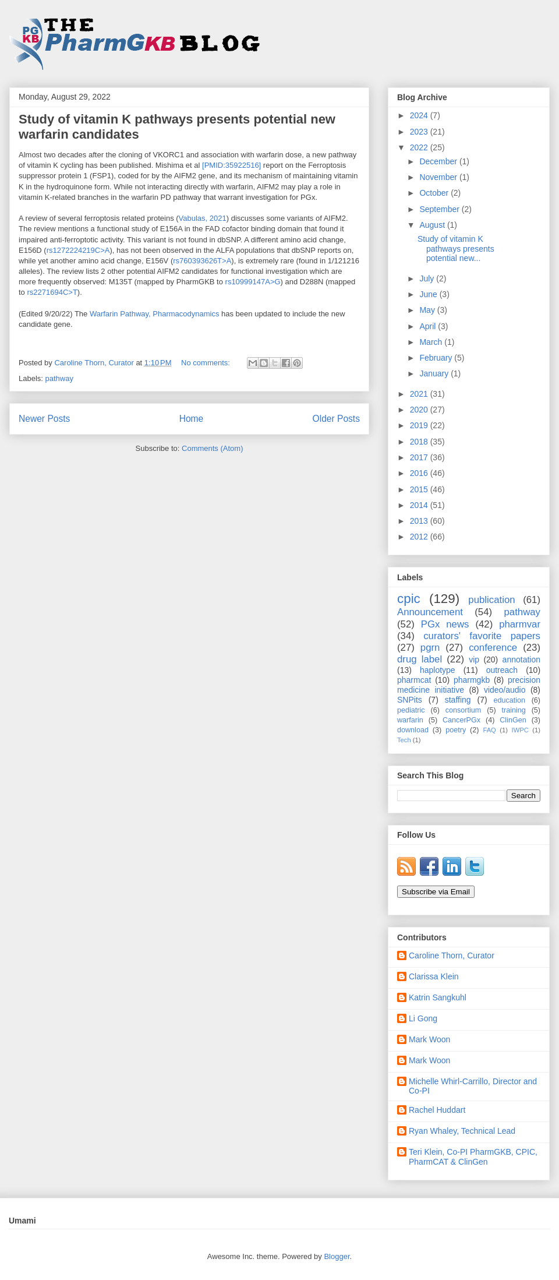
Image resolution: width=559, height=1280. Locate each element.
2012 (420, 536)
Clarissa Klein (434, 976)
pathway (59, 378)
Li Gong (423, 1018)
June (429, 294)
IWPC (520, 730)
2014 (420, 505)
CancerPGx (461, 720)
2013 (420, 521)
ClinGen (513, 720)
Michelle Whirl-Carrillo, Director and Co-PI (473, 1086)
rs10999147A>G (253, 281)
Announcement (430, 612)
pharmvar (519, 624)
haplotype (437, 670)
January (435, 373)
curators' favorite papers (481, 635)
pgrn (430, 647)
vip (474, 659)
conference (493, 647)
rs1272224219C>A (78, 250)
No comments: (206, 362)
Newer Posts (44, 419)
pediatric (411, 710)
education (510, 700)
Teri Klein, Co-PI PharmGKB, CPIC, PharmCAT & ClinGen (473, 1156)
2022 (420, 147)
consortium (463, 710)
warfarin (410, 720)
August (433, 225)
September (440, 209)
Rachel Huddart (437, 1110)
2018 (420, 441)
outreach (502, 670)
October (435, 193)
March (431, 342)
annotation (521, 659)
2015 (420, 489)
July (427, 278)
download (413, 730)
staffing (458, 699)
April (428, 326)
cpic (408, 598)
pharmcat (414, 680)
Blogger (336, 1256)
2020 (420, 409)
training (513, 710)
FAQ (489, 730)
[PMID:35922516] (230, 165)
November (439, 177)
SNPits (409, 699)
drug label (419, 659)
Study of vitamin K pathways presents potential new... (456, 248)
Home (191, 419)
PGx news (445, 624)
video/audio (505, 689)
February (436, 357)
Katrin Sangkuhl (437, 997)
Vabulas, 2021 (203, 218)
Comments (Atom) (212, 448)
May (428, 310)
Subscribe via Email (436, 891)
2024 (420, 115)
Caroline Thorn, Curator (451, 955)
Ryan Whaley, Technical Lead (462, 1131)
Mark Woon (429, 1039)
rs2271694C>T (52, 292)
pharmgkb (472, 680)
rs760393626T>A (202, 260)
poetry (455, 730)
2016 (420, 473)
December (439, 161)
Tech (404, 739)
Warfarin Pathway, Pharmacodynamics (155, 313)
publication (491, 599)
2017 (420, 457)
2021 (420, 394)
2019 (420, 425)
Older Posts (336, 419)
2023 (420, 131)
